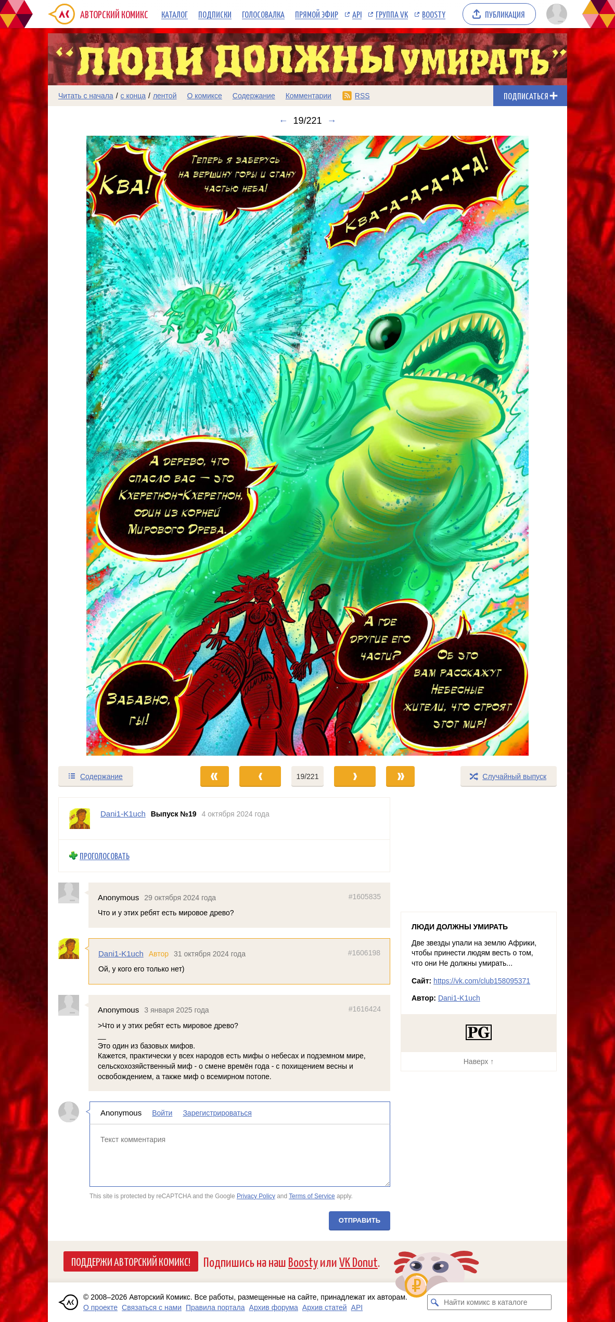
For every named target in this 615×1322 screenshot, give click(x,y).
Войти (162, 1113)
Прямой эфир (316, 14)
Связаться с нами (152, 1307)
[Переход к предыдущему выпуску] (113, 446)
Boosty (433, 14)
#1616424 (365, 1009)
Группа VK (392, 14)
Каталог (174, 14)
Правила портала (215, 1307)
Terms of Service (312, 1195)
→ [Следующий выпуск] (332, 120)
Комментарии (308, 96)
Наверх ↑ (479, 1061)
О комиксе (204, 96)
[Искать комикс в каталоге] (435, 1302)
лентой (165, 96)
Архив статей (324, 1307)
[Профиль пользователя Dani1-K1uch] (79, 818)
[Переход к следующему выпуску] (307, 446)
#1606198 (364, 953)
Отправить (359, 1220)
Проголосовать (105, 855)
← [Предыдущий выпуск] (283, 120)
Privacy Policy (256, 1195)
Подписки (215, 14)
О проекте (100, 1307)
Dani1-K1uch (121, 953)
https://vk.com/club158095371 (481, 981)
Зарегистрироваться (217, 1113)
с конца (133, 96)
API (357, 14)
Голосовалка (263, 14)
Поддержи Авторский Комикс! (130, 1261)
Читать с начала (85, 96)
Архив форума (273, 1307)
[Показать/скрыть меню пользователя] (555, 14)
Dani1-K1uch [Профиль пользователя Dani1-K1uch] (123, 813)
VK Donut (358, 1261)
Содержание (254, 96)
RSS (362, 96)
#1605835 (365, 896)
